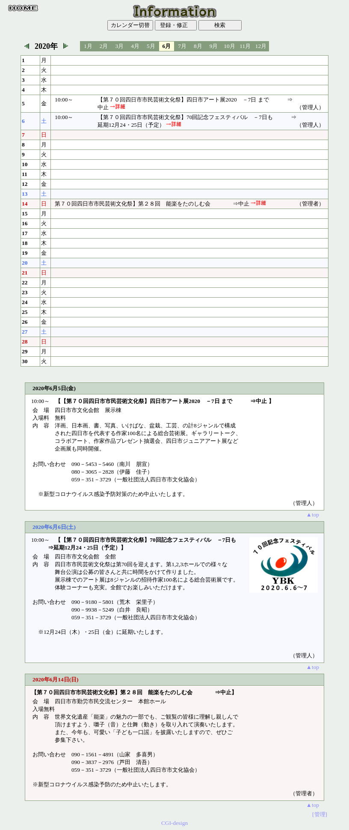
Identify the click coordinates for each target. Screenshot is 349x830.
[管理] (319, 814)
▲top (312, 514)
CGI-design (174, 823)
